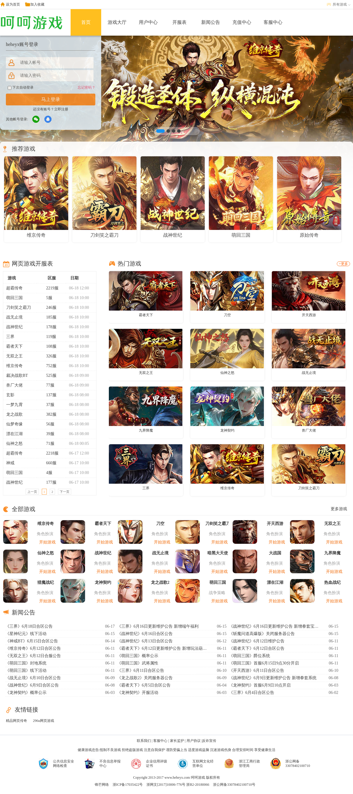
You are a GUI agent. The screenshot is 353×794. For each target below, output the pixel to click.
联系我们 (144, 741)
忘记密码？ (86, 87)
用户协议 (194, 741)
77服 (47, 385)
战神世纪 (14, 327)
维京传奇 (14, 366)
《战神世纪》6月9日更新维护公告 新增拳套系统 (273, 678)
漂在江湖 (14, 434)
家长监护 (177, 741)
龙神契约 (227, 430)
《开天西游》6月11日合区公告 (256, 670)
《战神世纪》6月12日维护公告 (256, 641)
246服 (48, 307)
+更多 (343, 264)
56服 (47, 424)
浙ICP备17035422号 (128, 785)
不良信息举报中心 (110, 763)
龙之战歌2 (160, 582)
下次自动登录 (21, 87)
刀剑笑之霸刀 (18, 307)
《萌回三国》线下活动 (25, 670)
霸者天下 (14, 346)
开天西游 (309, 315)
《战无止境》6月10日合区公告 (33, 678)
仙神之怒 (14, 443)
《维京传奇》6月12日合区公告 (33, 648)
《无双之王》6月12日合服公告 (33, 656)
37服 (47, 404)
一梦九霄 (14, 404)
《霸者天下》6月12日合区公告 (256, 648)
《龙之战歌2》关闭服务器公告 (145, 678)
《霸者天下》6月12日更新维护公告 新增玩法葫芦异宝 (162, 648)
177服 (48, 482)
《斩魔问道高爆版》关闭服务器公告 (262, 633)
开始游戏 (47, 542)
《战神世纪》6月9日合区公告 (32, 685)
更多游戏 (339, 509)
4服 (46, 472)
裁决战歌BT (17, 375)
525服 (48, 375)
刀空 (227, 315)
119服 (48, 336)
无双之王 (14, 356)
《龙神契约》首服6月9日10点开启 (260, 685)
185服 (48, 317)
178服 (48, 327)
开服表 (179, 22)
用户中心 (148, 22)
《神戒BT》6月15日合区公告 (31, 641)
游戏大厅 (117, 22)
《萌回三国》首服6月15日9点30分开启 (264, 663)
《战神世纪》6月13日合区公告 (145, 641)
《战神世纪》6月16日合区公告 (145, 633)
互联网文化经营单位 (203, 763)
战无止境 (14, 317)
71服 (47, 443)
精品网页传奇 (16, 721)
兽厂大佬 (14, 385)
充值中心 (241, 22)
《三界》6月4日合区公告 (251, 692)
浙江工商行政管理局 (249, 763)
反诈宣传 (209, 741)
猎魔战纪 (45, 582)
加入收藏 (37, 4)
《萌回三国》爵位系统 (249, 656)
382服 (48, 414)
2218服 (50, 453)
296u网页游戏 (43, 721)
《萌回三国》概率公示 (137, 656)
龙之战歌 (14, 414)
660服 (48, 463)
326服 (48, 356)
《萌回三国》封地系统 (25, 663)
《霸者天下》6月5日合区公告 (144, 685)
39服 (47, 434)
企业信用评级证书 (156, 763)
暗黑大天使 (217, 553)
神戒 (10, 463)
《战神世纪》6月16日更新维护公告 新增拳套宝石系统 (274, 626)
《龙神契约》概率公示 (25, 692)
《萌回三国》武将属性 (137, 663)
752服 (48, 366)
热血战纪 (332, 582)
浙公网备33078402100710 (297, 763)
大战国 (275, 553)
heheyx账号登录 (22, 44)
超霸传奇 (14, 288)
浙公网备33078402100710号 (234, 785)
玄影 (10, 395)
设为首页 (13, 4)
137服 (48, 395)
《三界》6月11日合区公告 (140, 670)
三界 (10, 336)
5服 (46, 298)
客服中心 (273, 22)
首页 (86, 22)
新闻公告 (210, 22)
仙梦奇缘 (14, 424)
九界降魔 (146, 430)
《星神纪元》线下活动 (25, 633)
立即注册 (61, 109)
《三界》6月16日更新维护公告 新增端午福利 (158, 626)
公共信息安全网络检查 (63, 763)
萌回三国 (14, 298)
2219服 (50, 288)
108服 (48, 346)
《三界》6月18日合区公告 (29, 626)
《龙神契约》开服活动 (137, 692)
